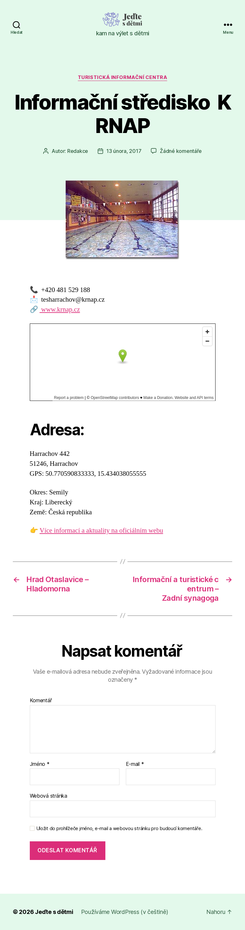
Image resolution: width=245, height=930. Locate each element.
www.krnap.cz (60, 309)
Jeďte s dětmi (54, 911)
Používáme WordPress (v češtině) (124, 911)
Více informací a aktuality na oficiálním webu (101, 530)
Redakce (77, 151)
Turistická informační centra (122, 77)
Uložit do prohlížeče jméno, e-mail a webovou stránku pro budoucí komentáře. (119, 828)
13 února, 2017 (123, 151)
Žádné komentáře (181, 151)
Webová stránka (48, 796)
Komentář (41, 701)
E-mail (135, 764)
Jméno (40, 764)
